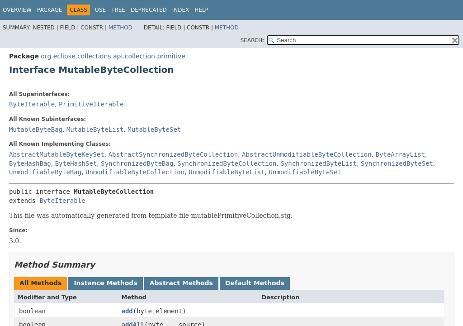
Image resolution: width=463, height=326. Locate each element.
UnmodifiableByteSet (305, 172)
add (126, 311)
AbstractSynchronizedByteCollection (173, 154)
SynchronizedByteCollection (226, 163)
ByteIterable (32, 104)
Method (120, 27)
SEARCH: (253, 40)
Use (100, 10)
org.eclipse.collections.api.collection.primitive (113, 56)
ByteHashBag (30, 163)
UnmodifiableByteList (227, 172)
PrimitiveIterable (91, 104)
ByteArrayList (400, 154)
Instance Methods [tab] (105, 283)
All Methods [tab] (40, 283)
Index (180, 10)
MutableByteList (94, 129)
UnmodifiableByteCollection (134, 172)
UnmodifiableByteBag (45, 172)
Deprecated (149, 10)
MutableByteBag (35, 129)
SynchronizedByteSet (397, 163)
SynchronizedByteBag (137, 163)
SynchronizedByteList (318, 163)
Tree (118, 10)
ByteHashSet (76, 163)
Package (49, 10)
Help (201, 10)
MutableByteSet (154, 129)
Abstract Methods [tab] (181, 283)
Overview (17, 10)
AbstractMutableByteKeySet (56, 154)
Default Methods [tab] (254, 283)
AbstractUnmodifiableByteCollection (307, 154)
